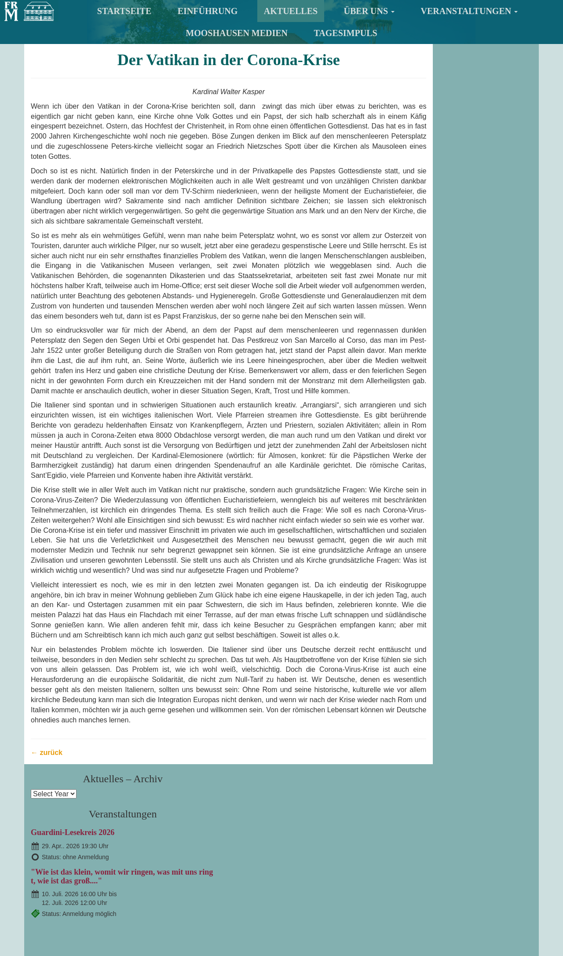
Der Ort (258, 874)
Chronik (357, 864)
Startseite (124, 11)
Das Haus (259, 864)
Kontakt (339, 918)
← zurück (46, 803)
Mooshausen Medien (237, 33)
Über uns (369, 11)
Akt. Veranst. (366, 854)
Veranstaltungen (469, 11)
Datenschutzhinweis (372, 930)
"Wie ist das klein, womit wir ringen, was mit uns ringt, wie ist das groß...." (474, 160)
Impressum (401, 918)
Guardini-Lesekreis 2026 (459, 112)
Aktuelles (291, 11)
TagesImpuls (345, 33)
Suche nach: (119, 944)
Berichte (358, 874)
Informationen (371, 844)
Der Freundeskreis (280, 844)
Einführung (208, 11)
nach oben (535, 919)
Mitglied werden (277, 854)
